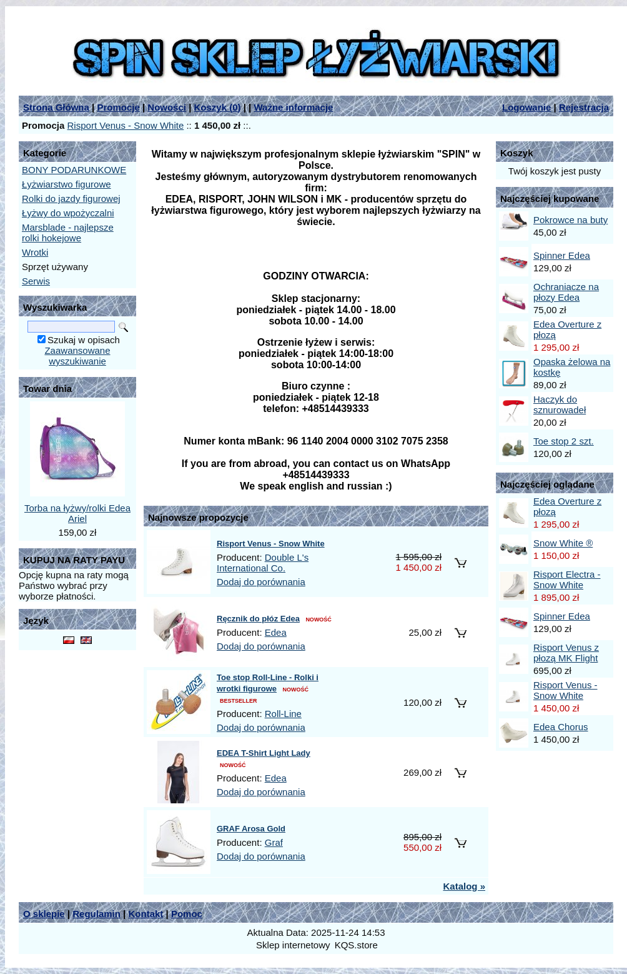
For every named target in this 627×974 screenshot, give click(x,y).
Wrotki (35, 252)
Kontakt (145, 913)
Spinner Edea (561, 255)
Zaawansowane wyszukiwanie (77, 355)
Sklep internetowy (293, 945)
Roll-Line (283, 713)
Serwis (36, 281)
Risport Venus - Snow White (125, 125)
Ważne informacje (293, 107)
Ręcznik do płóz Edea (258, 618)
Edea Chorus (560, 726)
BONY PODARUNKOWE (74, 169)
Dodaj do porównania (261, 581)
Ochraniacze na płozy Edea (566, 292)
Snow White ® (563, 543)
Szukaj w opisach (83, 339)
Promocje (118, 107)
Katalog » (464, 886)
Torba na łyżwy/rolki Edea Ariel (77, 513)
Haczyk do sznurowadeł (559, 404)
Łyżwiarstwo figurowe (66, 184)
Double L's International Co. (263, 562)
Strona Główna (56, 107)
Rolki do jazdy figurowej (71, 198)
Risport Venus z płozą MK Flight (566, 652)
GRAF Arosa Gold (251, 828)
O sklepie (44, 913)
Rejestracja (584, 107)
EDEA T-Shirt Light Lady (263, 753)
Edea (276, 632)
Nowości (166, 107)
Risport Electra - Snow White (567, 579)
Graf (274, 842)
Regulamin (96, 913)
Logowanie (526, 107)
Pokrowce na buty (570, 219)
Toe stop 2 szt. (563, 441)
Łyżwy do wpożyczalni (68, 213)
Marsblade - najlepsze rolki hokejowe (68, 232)
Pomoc (186, 913)
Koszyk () (217, 107)
